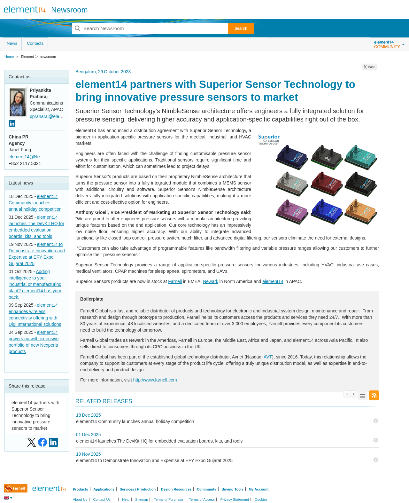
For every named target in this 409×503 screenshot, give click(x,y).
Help (125, 499)
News (12, 43)
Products (80, 489)
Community (206, 489)
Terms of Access (202, 499)
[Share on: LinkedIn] (53, 442)
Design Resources (176, 489)
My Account (259, 489)
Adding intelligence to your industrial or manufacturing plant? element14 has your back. (35, 284)
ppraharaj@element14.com (57, 116)
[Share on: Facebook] (42, 442)
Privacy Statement (234, 499)
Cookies (261, 499)
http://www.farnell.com (155, 379)
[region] (369, 68)
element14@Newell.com (33, 156)
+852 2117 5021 (25, 163)
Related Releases (103, 401)
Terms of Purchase (168, 499)
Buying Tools (232, 489)
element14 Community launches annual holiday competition (35, 203)
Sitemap (141, 499)
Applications (103, 489)
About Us (80, 499)
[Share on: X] (31, 442)
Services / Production (138, 489)
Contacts (35, 43)
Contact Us (101, 499)
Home (9, 57)
